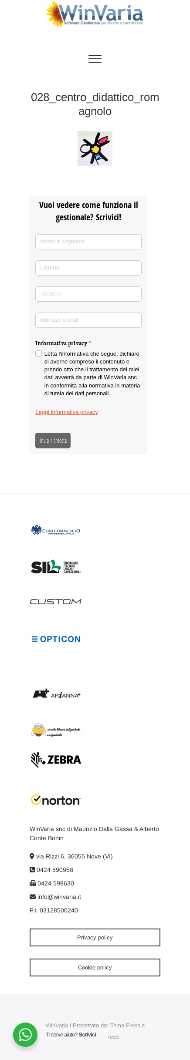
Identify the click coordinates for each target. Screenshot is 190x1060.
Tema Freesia (127, 1025)
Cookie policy (95, 967)
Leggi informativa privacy (66, 412)
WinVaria (57, 1025)
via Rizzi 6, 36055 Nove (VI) (71, 856)
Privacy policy (95, 937)
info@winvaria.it (55, 896)
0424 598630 (52, 883)
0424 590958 (51, 869)
